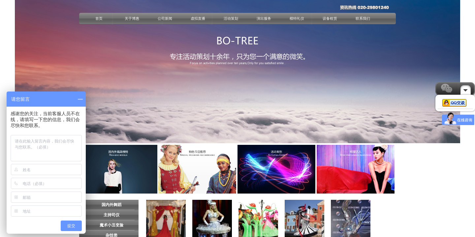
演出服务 (264, 18)
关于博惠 (132, 18)
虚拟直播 (198, 18)
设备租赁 (330, 18)
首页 (99, 18)
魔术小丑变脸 (111, 225)
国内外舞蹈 (111, 204)
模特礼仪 (297, 18)
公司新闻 (165, 18)
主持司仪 (111, 215)
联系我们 (363, 18)
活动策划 (231, 18)
